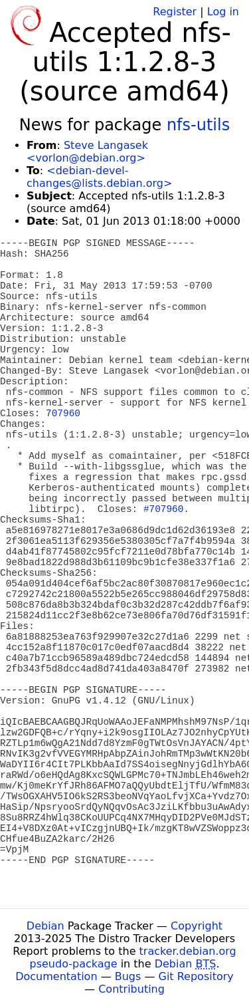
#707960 (163, 509)
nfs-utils (198, 125)
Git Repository (196, 976)
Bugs (128, 976)
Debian (45, 926)
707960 (63, 413)
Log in (223, 11)
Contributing (131, 989)
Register (175, 11)
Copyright (196, 926)
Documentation (56, 976)
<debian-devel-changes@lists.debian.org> (99, 176)
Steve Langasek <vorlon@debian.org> (87, 151)
